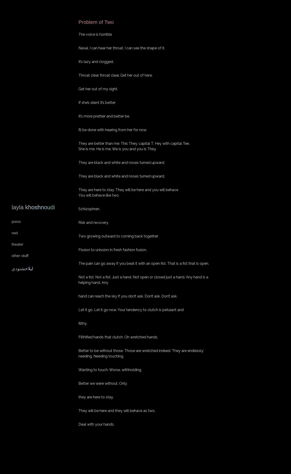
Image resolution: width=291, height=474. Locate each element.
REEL (15, 233)
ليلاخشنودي (22, 268)
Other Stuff (20, 256)
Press (16, 222)
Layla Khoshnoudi (33, 207)
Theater (17, 244)
